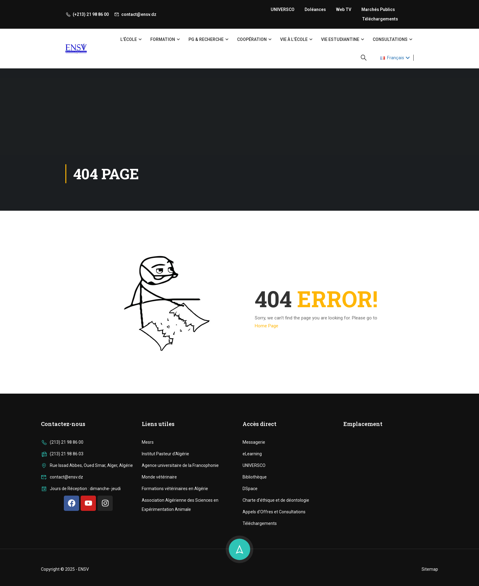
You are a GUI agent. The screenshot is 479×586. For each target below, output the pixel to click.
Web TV (343, 9)
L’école (128, 39)
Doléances (315, 9)
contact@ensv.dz (135, 14)
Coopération (252, 39)
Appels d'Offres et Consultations (274, 580)
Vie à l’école (294, 39)
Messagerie (254, 510)
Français (392, 57)
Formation (162, 39)
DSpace (250, 557)
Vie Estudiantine (340, 39)
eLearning (252, 522)
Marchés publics (378, 9)
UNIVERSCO (282, 9)
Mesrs (148, 510)
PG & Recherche (206, 39)
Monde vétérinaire (159, 545)
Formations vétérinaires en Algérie (175, 557)
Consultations (390, 39)
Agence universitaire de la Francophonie (180, 533)
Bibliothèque (255, 545)
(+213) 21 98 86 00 (87, 14)
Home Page (266, 326)
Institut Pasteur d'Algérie (165, 522)
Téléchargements (380, 18)
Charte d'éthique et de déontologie (276, 568)
